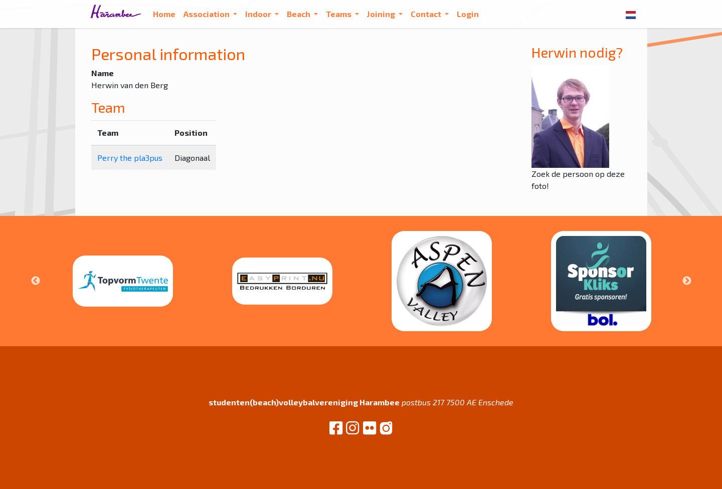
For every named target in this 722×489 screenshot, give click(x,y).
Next (687, 281)
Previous (36, 281)
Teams (339, 14)
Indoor (259, 14)
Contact (427, 14)
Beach (299, 14)
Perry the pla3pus (129, 157)
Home (164, 14)
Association (207, 14)
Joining (382, 14)
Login (468, 14)
